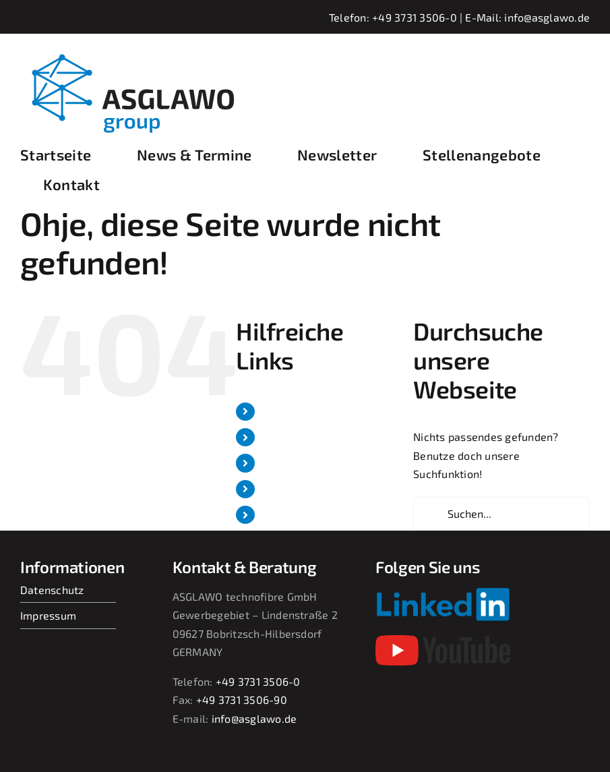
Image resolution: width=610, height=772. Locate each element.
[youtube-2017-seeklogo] (442, 640)
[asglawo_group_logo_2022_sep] (141, 52)
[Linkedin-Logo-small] (442, 592)
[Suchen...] (501, 514)
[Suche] (430, 514)
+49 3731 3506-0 (414, 17)
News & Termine (303, 437)
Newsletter (290, 462)
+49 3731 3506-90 (241, 699)
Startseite (287, 411)
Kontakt (281, 514)
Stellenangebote (304, 489)
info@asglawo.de (547, 17)
